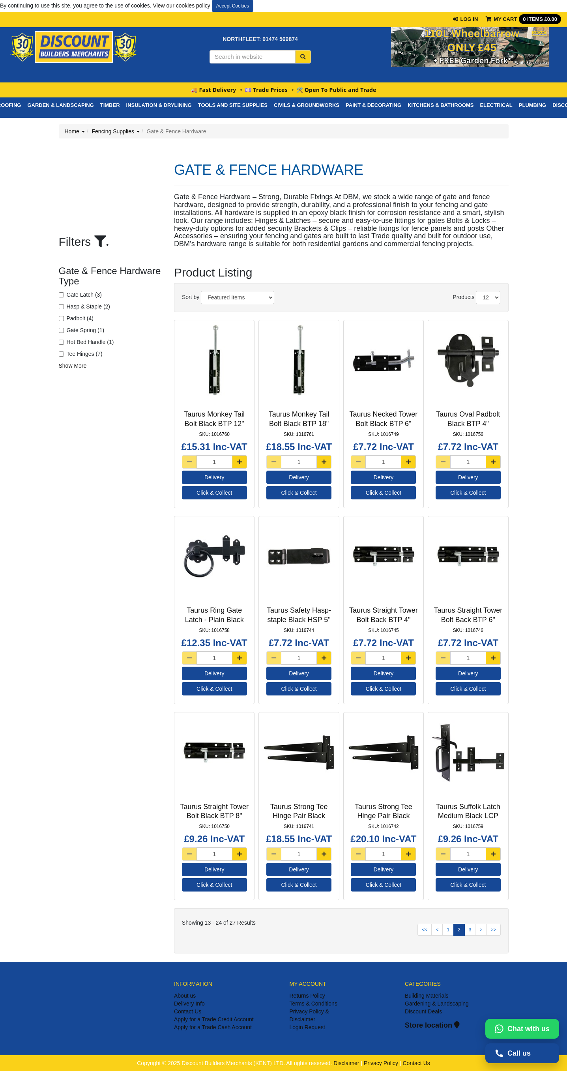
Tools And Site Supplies (233, 105)
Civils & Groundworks (306, 105)
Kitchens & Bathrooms (440, 105)
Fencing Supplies (116, 131)
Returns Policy (307, 995)
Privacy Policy (381, 1063)
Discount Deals (423, 1011)
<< (424, 930)
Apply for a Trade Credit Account (214, 1019)
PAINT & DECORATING (373, 105)
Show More (73, 366)
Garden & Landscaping (60, 105)
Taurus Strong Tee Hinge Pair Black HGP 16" (299, 816)
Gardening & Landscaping (437, 1003)
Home (75, 131)
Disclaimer (346, 1063)
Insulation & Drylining (159, 105)
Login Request (307, 1027)
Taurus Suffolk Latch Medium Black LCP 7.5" (468, 816)
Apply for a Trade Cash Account (213, 1027)
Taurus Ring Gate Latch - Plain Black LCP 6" (214, 619)
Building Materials (427, 995)
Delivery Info (189, 1003)
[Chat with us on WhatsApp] (522, 1029)
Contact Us (187, 1011)
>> (493, 930)
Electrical (496, 105)
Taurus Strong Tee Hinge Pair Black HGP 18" (383, 816)
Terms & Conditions (313, 1003)
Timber (110, 105)
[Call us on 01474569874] (522, 1053)
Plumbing (532, 105)
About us (185, 995)
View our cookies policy (181, 5)
